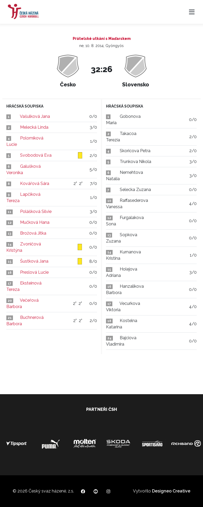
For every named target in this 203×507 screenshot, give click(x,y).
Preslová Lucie (34, 272)
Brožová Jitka (33, 233)
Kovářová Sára (34, 183)
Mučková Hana (34, 222)
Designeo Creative (171, 491)
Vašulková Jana (35, 116)
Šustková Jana (34, 261)
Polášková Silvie (36, 211)
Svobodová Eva (36, 155)
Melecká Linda (34, 127)
